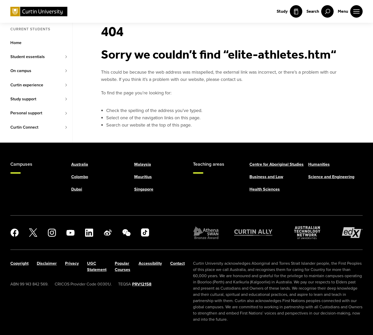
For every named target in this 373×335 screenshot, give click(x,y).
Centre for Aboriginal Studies (276, 164)
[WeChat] (126, 232)
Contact (177, 263)
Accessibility (150, 263)
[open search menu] (320, 11)
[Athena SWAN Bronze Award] (206, 232)
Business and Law (266, 177)
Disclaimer (47, 263)
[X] (33, 232)
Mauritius (143, 177)
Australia (79, 164)
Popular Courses (122, 266)
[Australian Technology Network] (307, 232)
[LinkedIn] (89, 232)
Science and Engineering (331, 177)
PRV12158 (142, 284)
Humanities (319, 164)
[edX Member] (352, 232)
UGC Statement (96, 266)
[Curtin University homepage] (38, 11)
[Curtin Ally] (253, 232)
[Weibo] (108, 232)
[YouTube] (70, 232)
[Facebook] (14, 232)
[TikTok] (145, 232)
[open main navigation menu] (350, 11)
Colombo (79, 177)
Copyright (19, 263)
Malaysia (142, 164)
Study (289, 11)
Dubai (76, 189)
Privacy (72, 263)
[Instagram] (52, 232)
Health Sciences (264, 189)
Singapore (143, 189)
